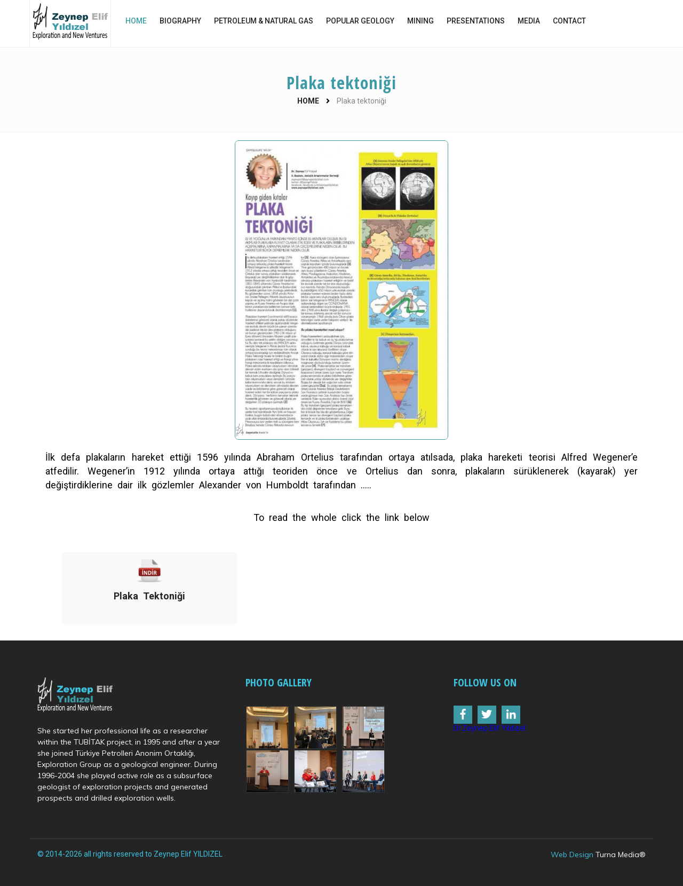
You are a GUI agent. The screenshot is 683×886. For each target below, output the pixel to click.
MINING (420, 21)
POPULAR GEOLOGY (360, 21)
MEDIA (529, 21)
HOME (136, 21)
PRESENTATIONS (476, 21)
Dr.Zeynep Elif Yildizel (490, 728)
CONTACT (569, 21)
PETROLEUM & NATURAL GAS (263, 21)
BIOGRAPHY (180, 21)
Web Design (572, 854)
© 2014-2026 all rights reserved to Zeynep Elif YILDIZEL (130, 854)
